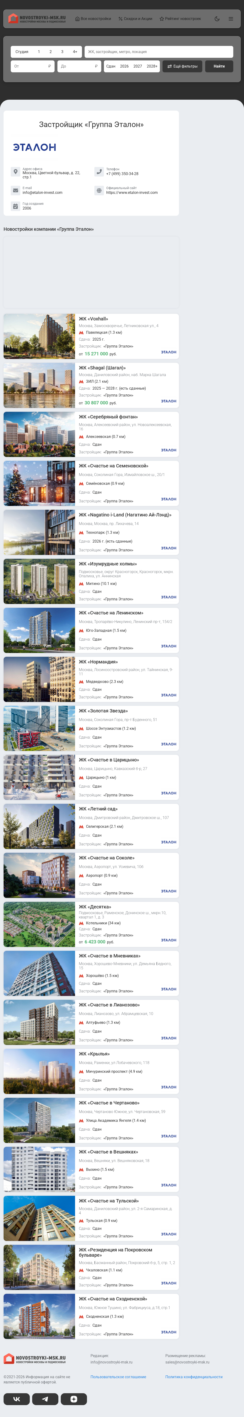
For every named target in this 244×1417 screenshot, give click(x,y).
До (63, 66)
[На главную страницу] (37, 22)
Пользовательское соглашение (118, 1377)
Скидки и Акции (135, 18)
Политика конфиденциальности (194, 1377)
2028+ (152, 66)
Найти (219, 66)
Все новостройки (93, 18)
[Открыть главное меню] (230, 19)
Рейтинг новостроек (180, 18)
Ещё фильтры (182, 66)
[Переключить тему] (216, 19)
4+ (75, 51)
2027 (137, 66)
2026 (124, 66)
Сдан (110, 66)
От (16, 66)
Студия (21, 51)
